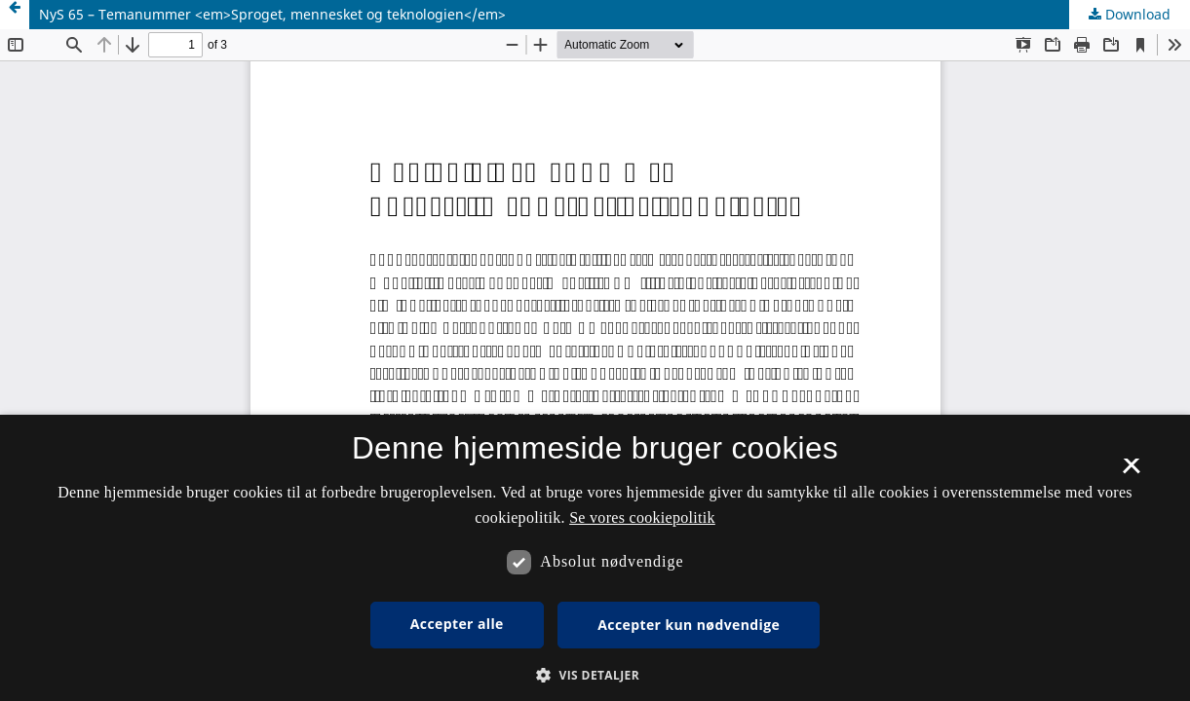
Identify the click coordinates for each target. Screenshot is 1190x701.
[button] (595, 675)
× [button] (1131, 472)
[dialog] (595, 558)
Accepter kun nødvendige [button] (688, 624)
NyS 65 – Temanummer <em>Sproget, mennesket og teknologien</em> (272, 14)
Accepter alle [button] (457, 623)
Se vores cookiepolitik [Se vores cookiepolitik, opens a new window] (642, 517)
